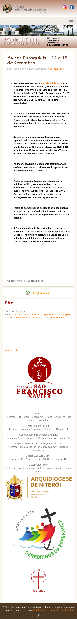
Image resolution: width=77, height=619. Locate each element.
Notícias (58, 68)
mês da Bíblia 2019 (51, 83)
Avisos (50, 68)
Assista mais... (12, 350)
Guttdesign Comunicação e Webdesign (53, 610)
